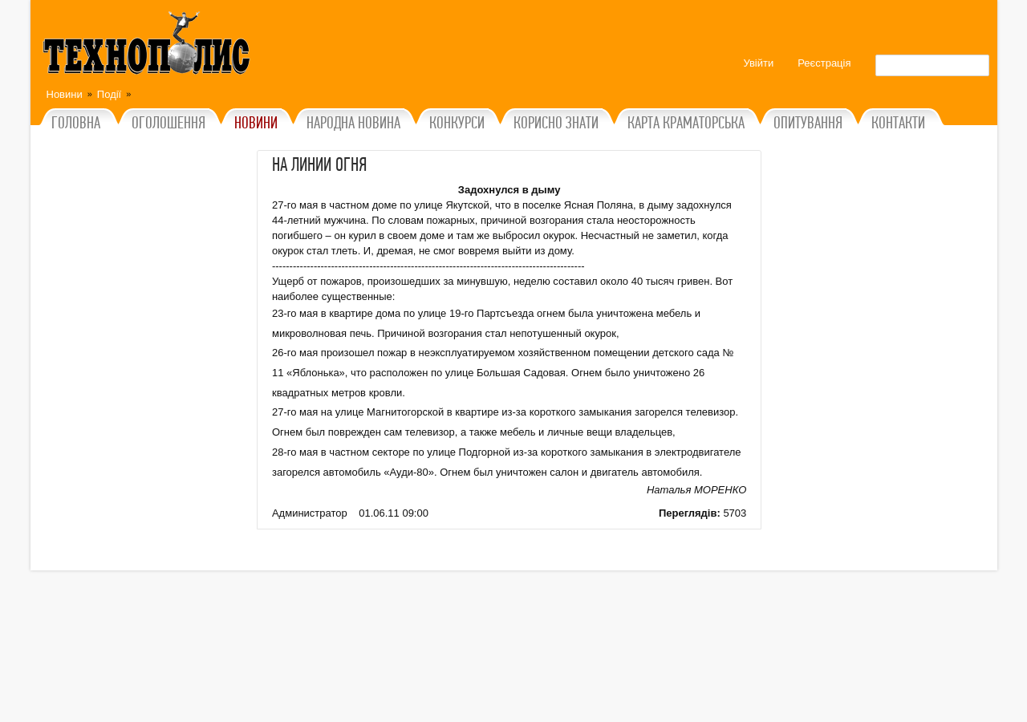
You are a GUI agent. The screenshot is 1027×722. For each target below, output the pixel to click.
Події (109, 94)
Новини (65, 94)
